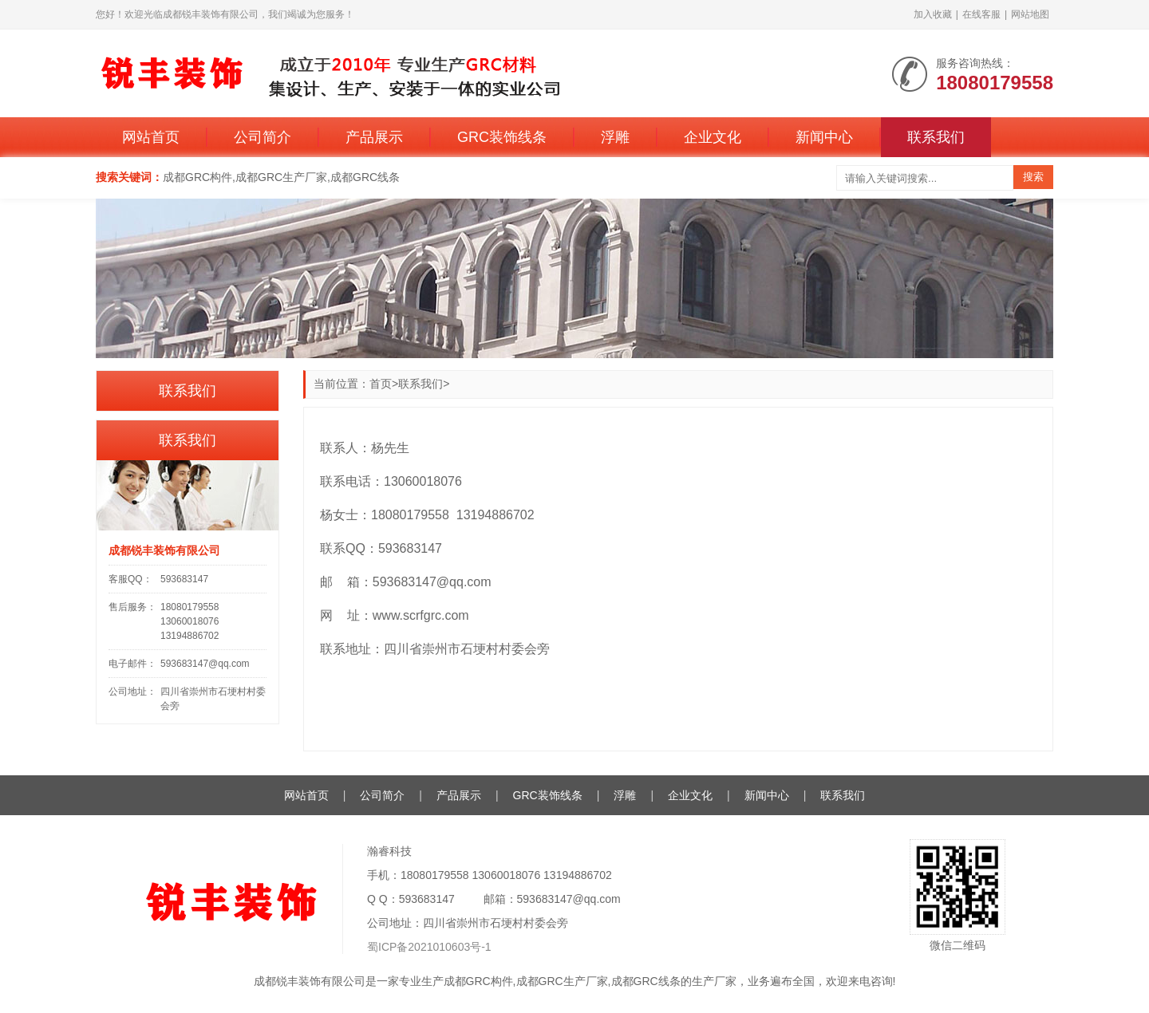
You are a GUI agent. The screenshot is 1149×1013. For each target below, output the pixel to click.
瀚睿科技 (389, 851)
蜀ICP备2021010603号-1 (429, 946)
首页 (380, 383)
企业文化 (712, 137)
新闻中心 (824, 137)
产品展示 (374, 137)
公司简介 (262, 137)
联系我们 (936, 137)
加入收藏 (933, 14)
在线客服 (981, 14)
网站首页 (151, 137)
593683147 (184, 579)
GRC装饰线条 (502, 137)
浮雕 (615, 137)
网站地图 (1030, 14)
